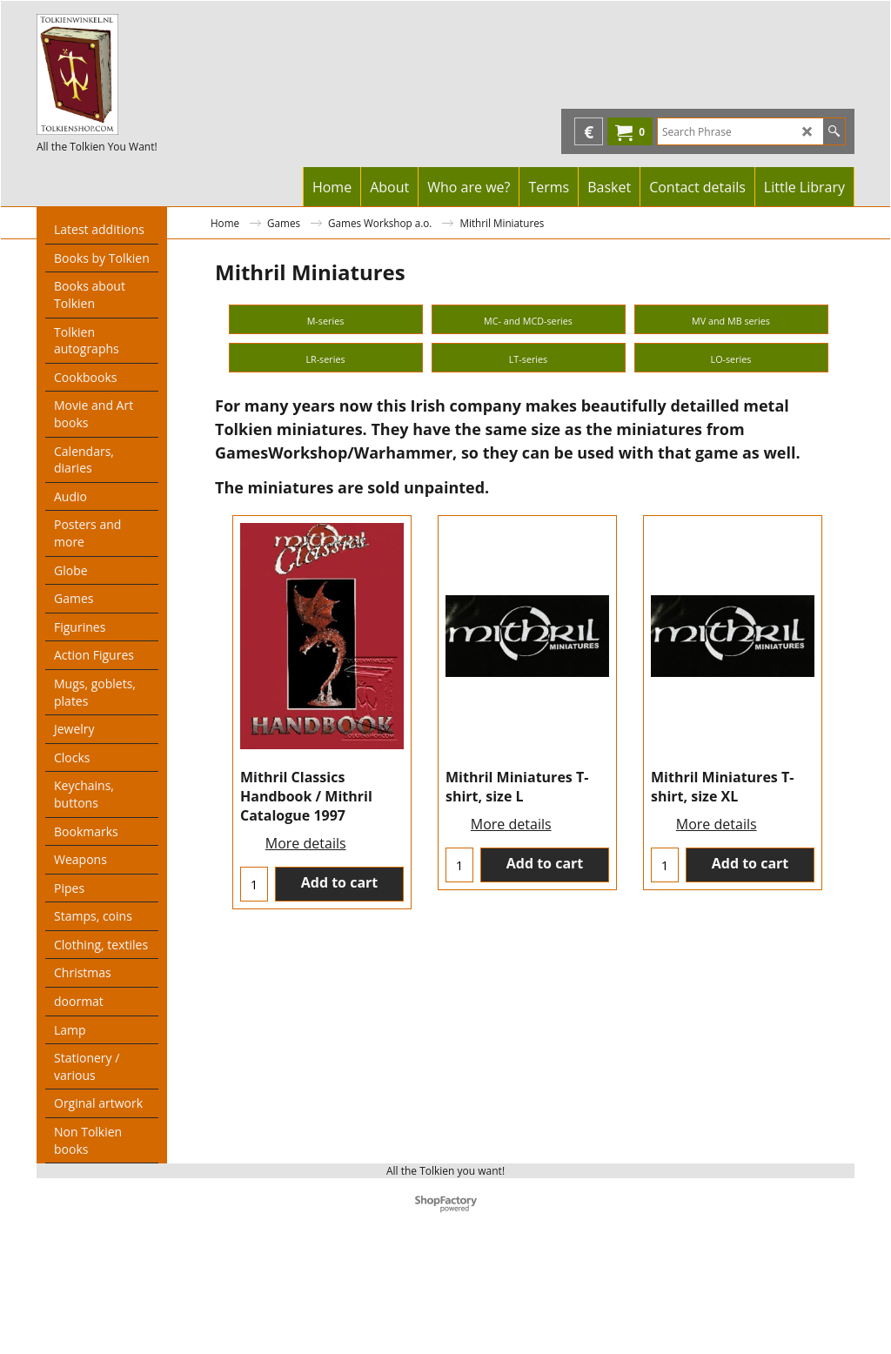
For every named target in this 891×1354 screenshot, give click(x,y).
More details (305, 1137)
